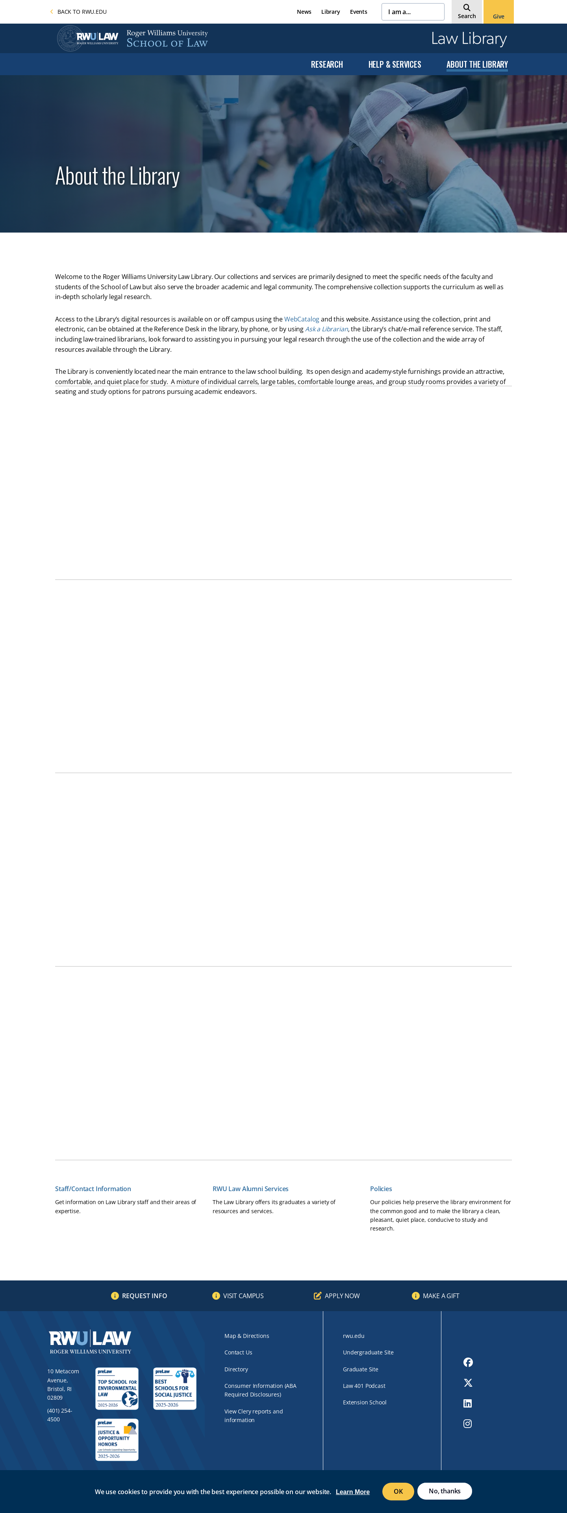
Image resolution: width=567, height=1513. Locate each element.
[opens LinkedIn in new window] (468, 1403)
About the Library (477, 64)
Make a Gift (441, 1295)
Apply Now (342, 1295)
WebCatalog (301, 319)
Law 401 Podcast (364, 1385)
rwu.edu (354, 1335)
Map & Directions (246, 1335)
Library (330, 11)
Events (358, 11)
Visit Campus (243, 1295)
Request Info (144, 1295)
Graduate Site (360, 1369)
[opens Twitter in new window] (468, 1382)
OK (398, 1491)
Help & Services (395, 64)
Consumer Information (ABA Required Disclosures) (260, 1390)
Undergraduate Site (368, 1352)
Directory (236, 1369)
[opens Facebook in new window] (468, 1362)
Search (467, 16)
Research (327, 64)
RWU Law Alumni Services (251, 1188)
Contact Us (238, 1352)
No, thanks (445, 1491)
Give (498, 16)
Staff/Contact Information (93, 1188)
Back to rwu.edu (78, 11)
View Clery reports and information (253, 1416)
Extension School (364, 1402)
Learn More (353, 1492)
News (304, 11)
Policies (381, 1188)
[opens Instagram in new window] (468, 1423)
